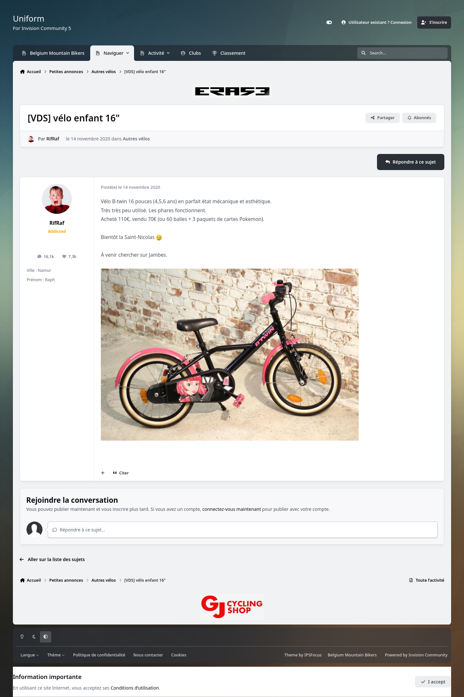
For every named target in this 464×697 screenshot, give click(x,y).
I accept (433, 682)
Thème (56, 655)
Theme (290, 655)
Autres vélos (136, 139)
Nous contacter (148, 655)
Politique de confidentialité (99, 655)
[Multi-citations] (103, 473)
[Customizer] (329, 22)
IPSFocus (313, 655)
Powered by (416, 655)
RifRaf (52, 139)
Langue (30, 655)
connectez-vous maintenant (231, 509)
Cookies (178, 655)
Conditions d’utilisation (135, 688)
